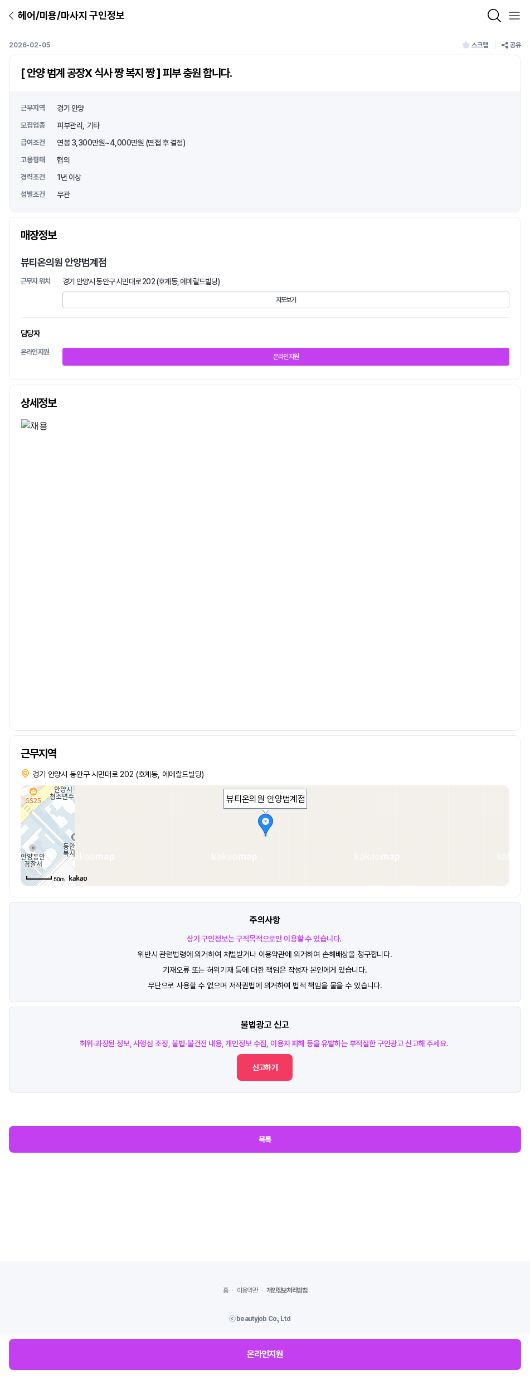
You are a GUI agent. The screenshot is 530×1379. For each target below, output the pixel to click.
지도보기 (286, 300)
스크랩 (475, 45)
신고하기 (265, 1067)
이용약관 (247, 1290)
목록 (265, 1139)
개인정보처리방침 (286, 1290)
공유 (511, 45)
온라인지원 (286, 357)
